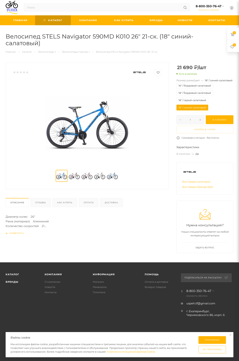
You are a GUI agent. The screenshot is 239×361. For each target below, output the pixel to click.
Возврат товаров (155, 287)
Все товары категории (196, 181)
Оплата (89, 202)
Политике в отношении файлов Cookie (130, 351)
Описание (17, 202)
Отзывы (40, 202)
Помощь (152, 274)
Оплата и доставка (156, 281)
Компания (53, 274)
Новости (50, 287)
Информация (104, 274)
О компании (52, 281)
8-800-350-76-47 (208, 6)
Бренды (12, 281)
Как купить (64, 202)
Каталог (12, 274)
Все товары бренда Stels (197, 186)
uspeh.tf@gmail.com (200, 303)
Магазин (98, 281)
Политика (99, 292)
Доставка (111, 202)
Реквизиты (100, 287)
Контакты (51, 292)
